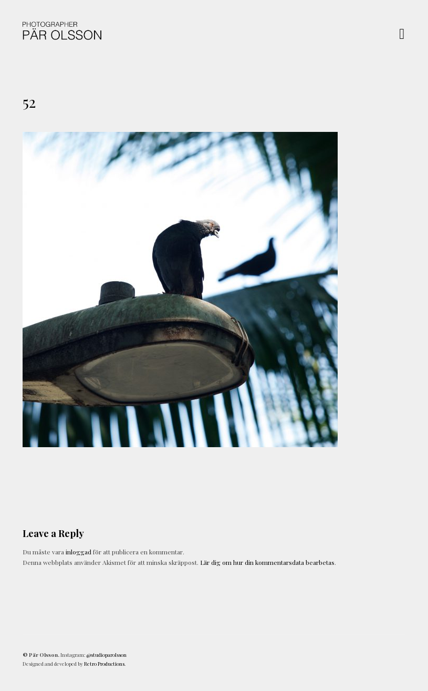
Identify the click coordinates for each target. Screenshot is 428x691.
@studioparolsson (107, 654)
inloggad (78, 552)
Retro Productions (104, 663)
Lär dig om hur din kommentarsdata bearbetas (267, 562)
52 (29, 101)
